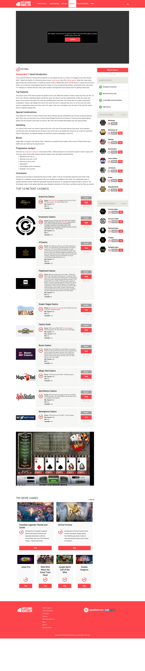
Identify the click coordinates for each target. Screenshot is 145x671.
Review (86, 198)
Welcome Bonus (53, 200)
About (44, 625)
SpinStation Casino (48, 391)
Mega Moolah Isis (113, 187)
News (92, 3)
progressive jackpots (31, 152)
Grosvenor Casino (47, 217)
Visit (86, 202)
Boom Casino (45, 345)
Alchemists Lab (112, 130)
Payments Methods (49, 619)
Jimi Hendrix (111, 168)
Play (35, 548)
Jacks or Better (112, 158)
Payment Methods (82, 3)
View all (91, 500)
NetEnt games (71, 80)
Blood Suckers (112, 149)
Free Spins (65, 328)
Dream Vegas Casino (48, 304)
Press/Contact (46, 627)
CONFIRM (72, 39)
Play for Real (112, 70)
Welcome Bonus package (56, 308)
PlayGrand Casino (47, 271)
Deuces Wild (22, 74)
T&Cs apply (86, 207)
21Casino (43, 242)
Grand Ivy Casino (46, 197)
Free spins (64, 3)
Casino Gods (45, 324)
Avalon (110, 177)
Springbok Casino (113, 247)
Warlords (110, 139)
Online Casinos (42, 3)
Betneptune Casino (48, 412)
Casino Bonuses (54, 3)
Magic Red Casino (47, 371)
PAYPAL (64, 222)
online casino (55, 80)
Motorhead (111, 120)
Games (72, 3)
